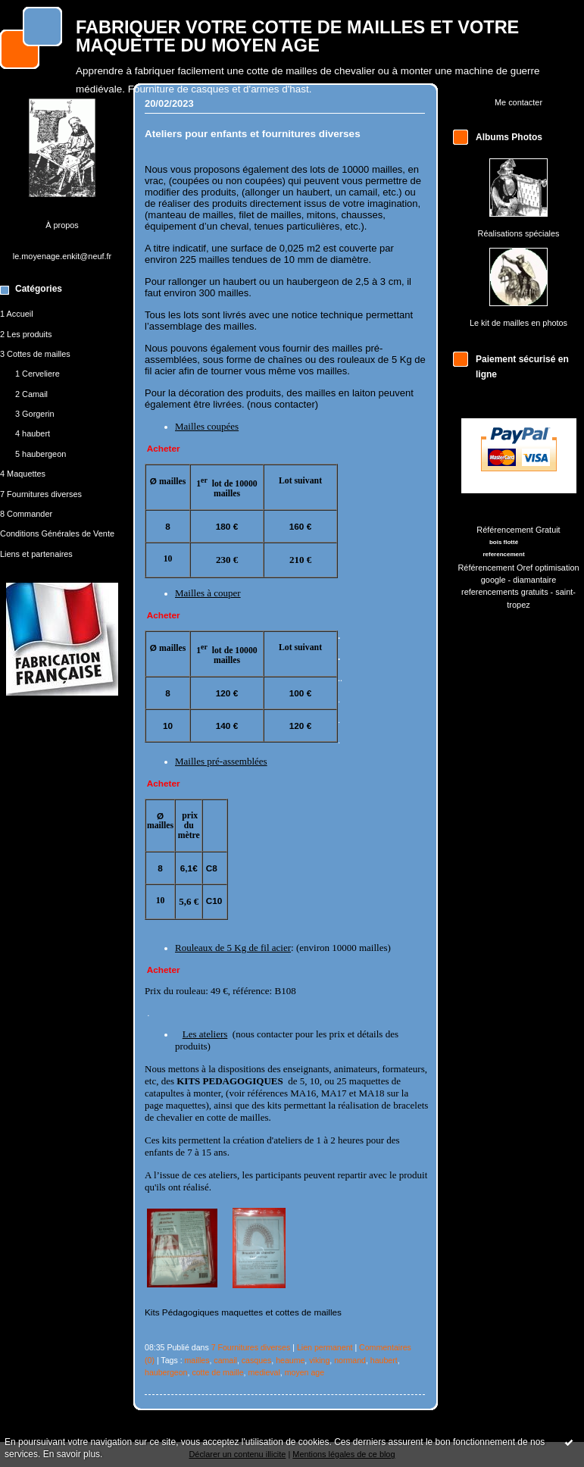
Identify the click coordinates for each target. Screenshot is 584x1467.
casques (256, 1360)
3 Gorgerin (35, 413)
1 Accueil (16, 313)
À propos (62, 225)
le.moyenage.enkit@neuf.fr (62, 256)
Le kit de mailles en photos (518, 322)
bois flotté (503, 542)
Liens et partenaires (36, 553)
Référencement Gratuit (518, 529)
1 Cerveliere (37, 373)
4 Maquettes (22, 473)
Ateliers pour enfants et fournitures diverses (253, 133)
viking (319, 1360)
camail (225, 1360)
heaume (290, 1360)
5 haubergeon (40, 453)
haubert (384, 1360)
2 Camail (31, 394)
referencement (503, 554)
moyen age (304, 1372)
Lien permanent (325, 1347)
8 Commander (26, 513)
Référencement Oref (495, 567)
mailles (197, 1360)
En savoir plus (71, 1454)
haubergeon (166, 1372)
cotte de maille (217, 1372)
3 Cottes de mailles (35, 353)
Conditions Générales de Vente (57, 533)
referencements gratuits (504, 591)
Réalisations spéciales (519, 233)
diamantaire (534, 579)
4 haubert (32, 433)
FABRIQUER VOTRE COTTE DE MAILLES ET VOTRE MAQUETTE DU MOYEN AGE (297, 36)
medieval (264, 1372)
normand (350, 1360)
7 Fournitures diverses (41, 494)
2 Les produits (26, 334)
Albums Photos (509, 137)
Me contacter (518, 102)
